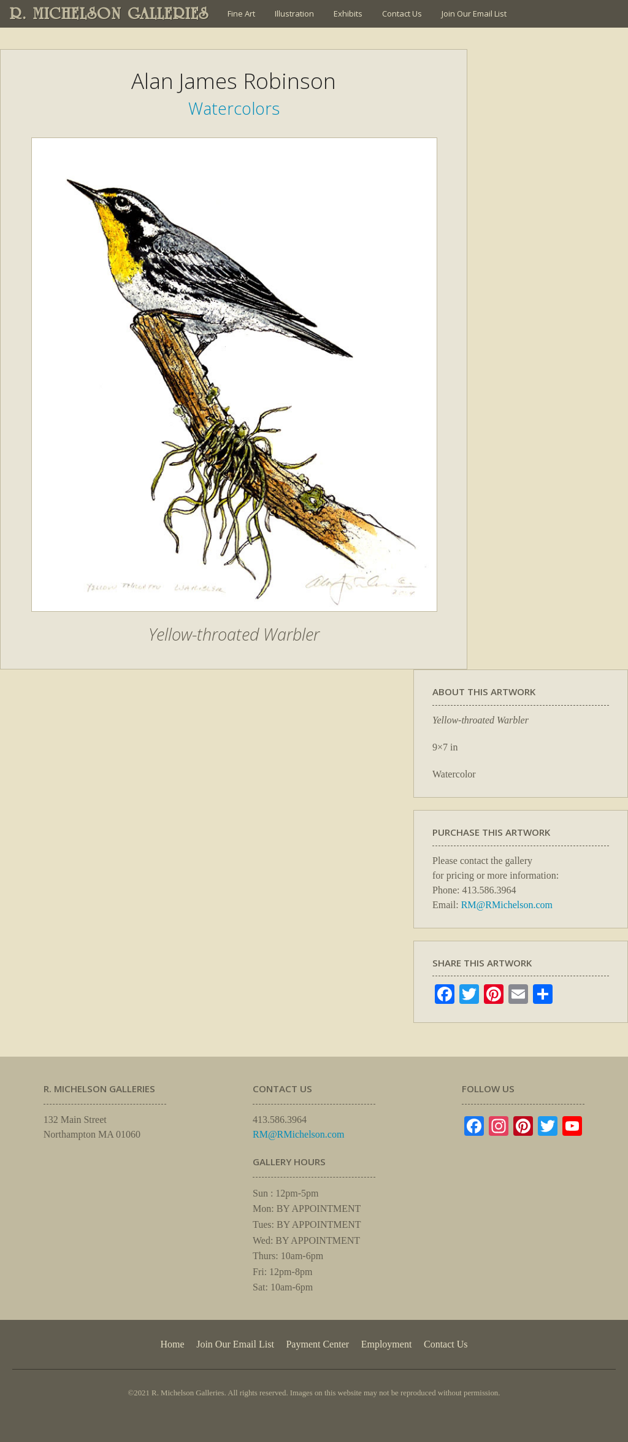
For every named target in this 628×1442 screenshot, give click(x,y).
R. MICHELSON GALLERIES (109, 13)
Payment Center (317, 1344)
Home (172, 1344)
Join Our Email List (474, 13)
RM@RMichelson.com (507, 905)
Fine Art (241, 13)
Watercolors (234, 108)
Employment (386, 1344)
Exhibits (348, 13)
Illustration (294, 13)
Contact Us (402, 13)
